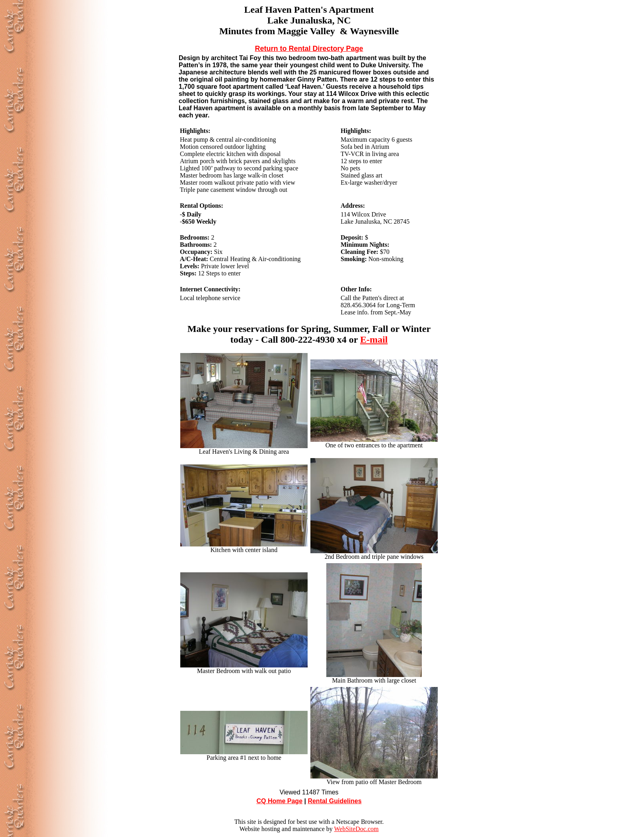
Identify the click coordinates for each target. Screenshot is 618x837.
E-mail (374, 339)
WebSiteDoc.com (356, 828)
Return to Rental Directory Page (309, 49)
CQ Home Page (279, 801)
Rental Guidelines (334, 801)
